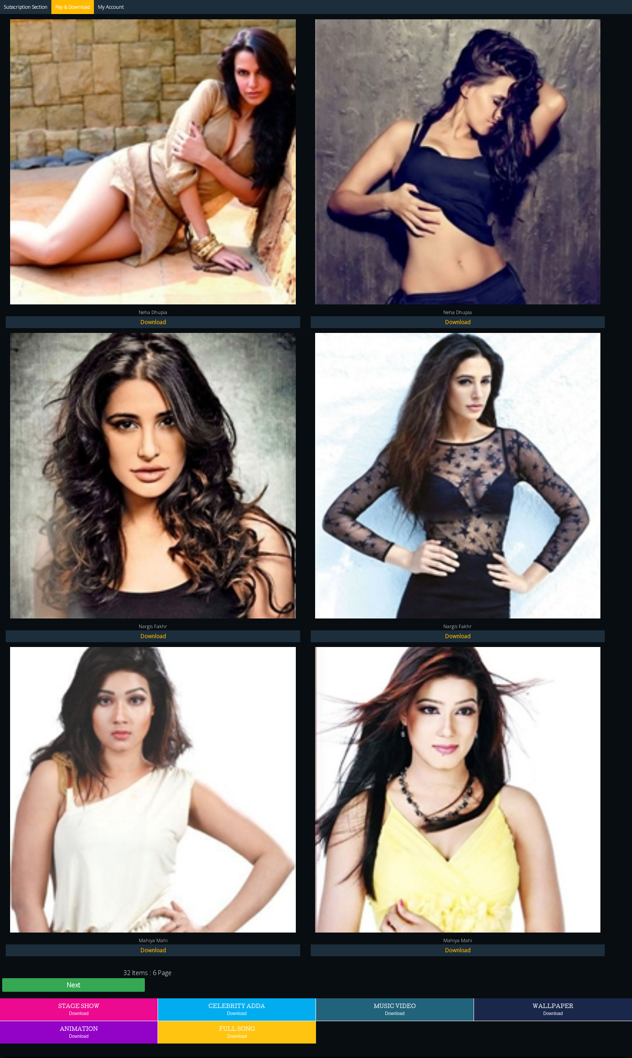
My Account (111, 7)
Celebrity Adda (236, 1009)
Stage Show (78, 1009)
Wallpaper (553, 1009)
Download (153, 322)
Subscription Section (25, 7)
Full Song (237, 1032)
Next (73, 984)
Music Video (395, 1009)
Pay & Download (72, 7)
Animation (79, 1032)
